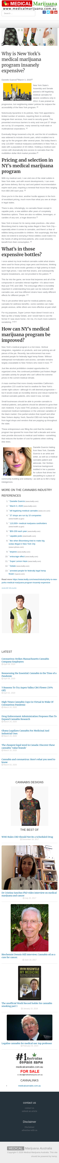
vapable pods (16, 536)
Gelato (13, 566)
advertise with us (29, 1130)
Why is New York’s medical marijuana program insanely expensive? (21, 62)
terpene (13, 552)
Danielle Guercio (9, 80)
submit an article (29, 1111)
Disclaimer (29, 1127)
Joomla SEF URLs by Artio (9, 588)
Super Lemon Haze (19, 561)
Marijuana (29, 1148)
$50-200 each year (18, 531)
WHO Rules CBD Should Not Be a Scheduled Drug (27, 836)
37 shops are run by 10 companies (25, 515)
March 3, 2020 (24, 80)
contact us (29, 1108)
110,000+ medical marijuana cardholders (28, 523)
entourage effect (17, 556)
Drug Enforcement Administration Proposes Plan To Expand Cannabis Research (29, 718)
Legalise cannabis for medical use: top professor (27, 1043)
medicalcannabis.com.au (29, 1086)
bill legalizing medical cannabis (24, 511)
